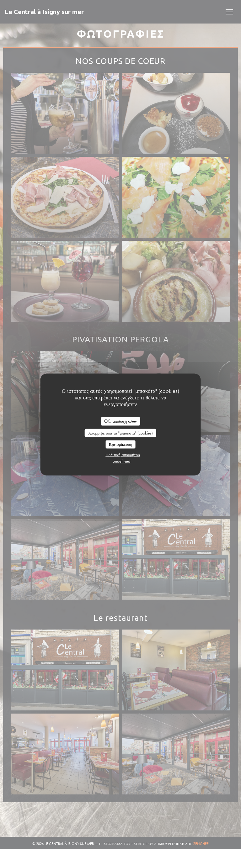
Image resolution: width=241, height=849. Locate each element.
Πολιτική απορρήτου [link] (122, 454)
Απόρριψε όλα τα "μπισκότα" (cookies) (120, 432)
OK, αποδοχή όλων (120, 421)
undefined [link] (121, 460)
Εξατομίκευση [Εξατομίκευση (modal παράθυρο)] (120, 444)
